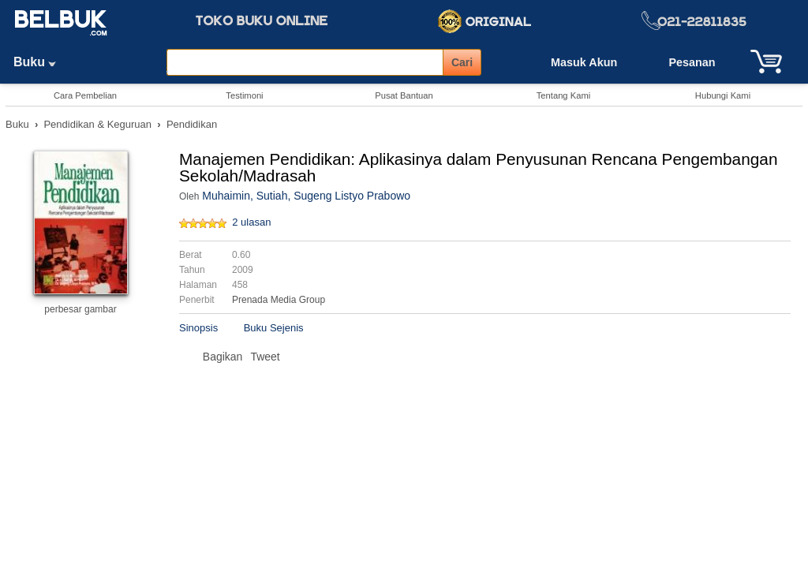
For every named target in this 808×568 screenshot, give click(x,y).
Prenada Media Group (278, 299)
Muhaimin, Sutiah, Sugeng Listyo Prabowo (306, 195)
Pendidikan (191, 124)
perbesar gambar (80, 309)
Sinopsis (198, 328)
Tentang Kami (563, 95)
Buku (40, 62)
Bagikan (223, 356)
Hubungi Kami (722, 95)
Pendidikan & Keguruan (97, 124)
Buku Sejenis (274, 328)
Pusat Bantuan (403, 95)
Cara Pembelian (85, 95)
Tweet (264, 356)
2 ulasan (251, 222)
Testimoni (244, 95)
